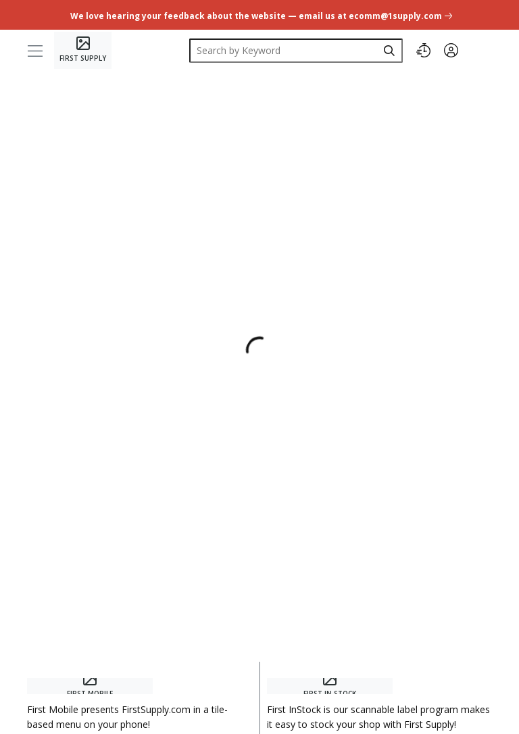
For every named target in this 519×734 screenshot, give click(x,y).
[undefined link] (259, 14)
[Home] (83, 50)
